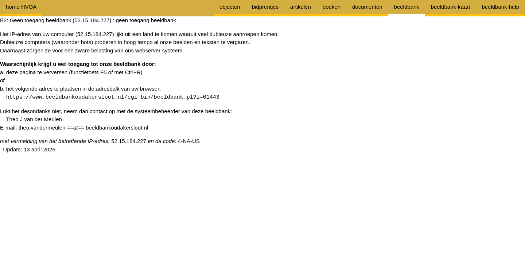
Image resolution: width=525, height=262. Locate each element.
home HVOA (21, 7)
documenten (367, 7)
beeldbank (406, 7)
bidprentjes (265, 7)
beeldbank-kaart (450, 7)
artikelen (300, 7)
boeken (332, 7)
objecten (229, 7)
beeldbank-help (500, 7)
